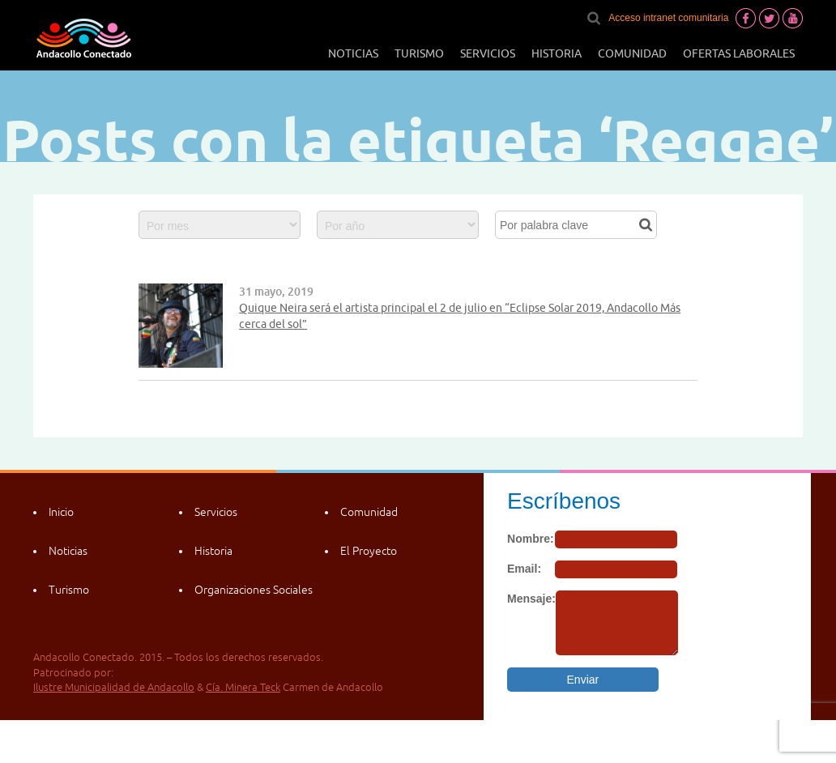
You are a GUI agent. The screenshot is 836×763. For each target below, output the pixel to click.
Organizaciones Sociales (253, 589)
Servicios (487, 53)
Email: (524, 568)
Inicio (61, 511)
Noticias (353, 53)
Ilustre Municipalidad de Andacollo (113, 687)
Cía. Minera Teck (243, 687)
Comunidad (632, 53)
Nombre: (530, 538)
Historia (556, 53)
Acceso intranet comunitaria (668, 17)
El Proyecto (368, 550)
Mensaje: (531, 598)
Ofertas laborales (739, 53)
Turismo (419, 53)
